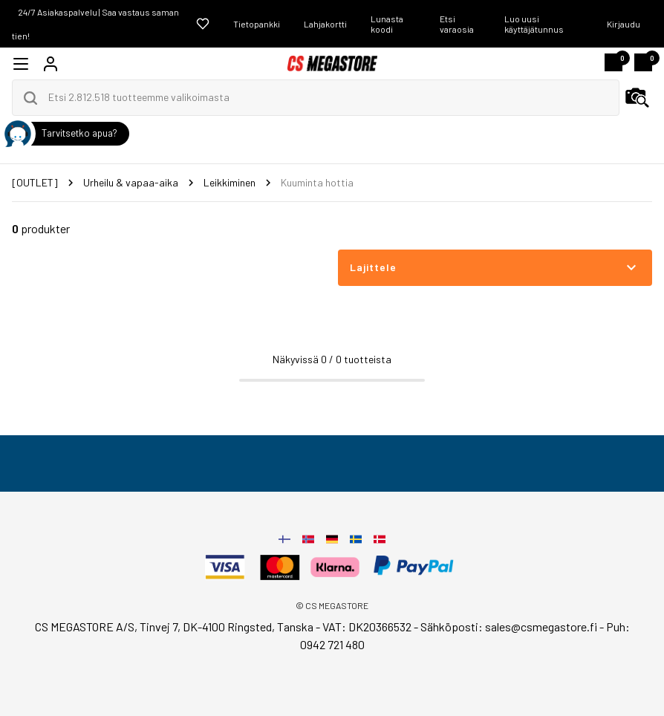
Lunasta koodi (387, 23)
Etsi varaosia (457, 23)
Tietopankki (256, 24)
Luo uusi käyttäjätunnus (534, 23)
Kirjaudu (623, 24)
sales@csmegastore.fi (541, 626)
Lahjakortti (325, 24)
